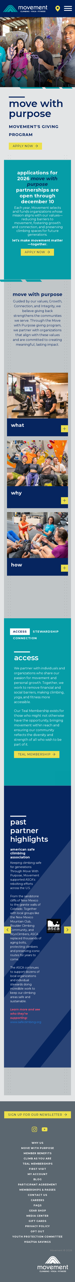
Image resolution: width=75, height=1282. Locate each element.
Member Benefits (38, 1153)
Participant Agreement (37, 1184)
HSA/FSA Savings (37, 1241)
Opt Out (37, 1231)
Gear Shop (37, 1210)
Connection (25, 646)
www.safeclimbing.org (25, 1030)
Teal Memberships (38, 1163)
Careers (37, 1200)
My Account (38, 1174)
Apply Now (23, 146)
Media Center (37, 1215)
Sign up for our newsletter (35, 1115)
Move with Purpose (37, 1148)
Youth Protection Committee (37, 1236)
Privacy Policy (37, 1226)
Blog (37, 1179)
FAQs (38, 1205)
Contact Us (37, 1194)
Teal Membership (34, 762)
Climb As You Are (37, 1158)
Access (20, 640)
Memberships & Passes (37, 1189)
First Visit (37, 1168)
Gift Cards (37, 1220)
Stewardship (46, 640)
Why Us (37, 1142)
